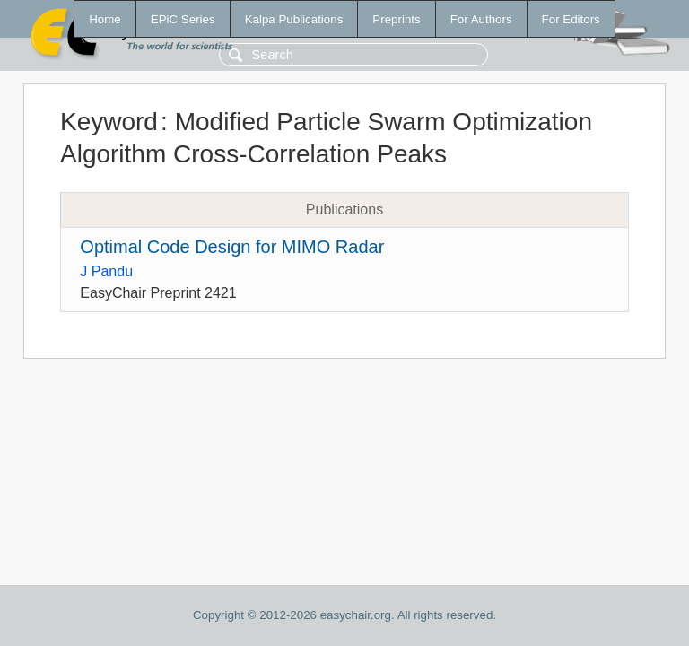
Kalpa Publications (294, 19)
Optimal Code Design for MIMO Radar (232, 247)
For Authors (481, 19)
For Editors (571, 19)
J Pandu (106, 271)
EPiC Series (183, 19)
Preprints (396, 19)
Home (105, 19)
